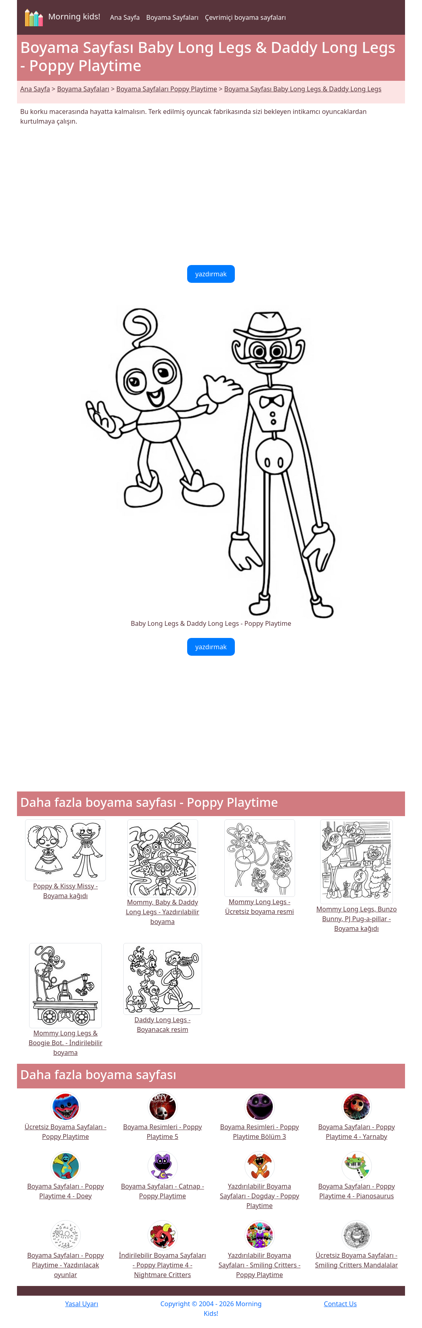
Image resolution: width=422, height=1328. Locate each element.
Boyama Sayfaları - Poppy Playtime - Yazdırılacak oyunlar (65, 1254)
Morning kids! (61, 17)
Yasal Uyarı (81, 1303)
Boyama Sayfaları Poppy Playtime (166, 88)
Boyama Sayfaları (172, 17)
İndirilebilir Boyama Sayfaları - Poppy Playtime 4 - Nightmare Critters (162, 1254)
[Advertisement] (211, 195)
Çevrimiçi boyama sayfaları (245, 17)
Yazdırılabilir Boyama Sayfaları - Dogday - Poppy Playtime (259, 1185)
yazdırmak (211, 273)
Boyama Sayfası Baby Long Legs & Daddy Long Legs (303, 88)
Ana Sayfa (125, 17)
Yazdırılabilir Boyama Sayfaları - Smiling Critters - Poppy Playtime (260, 1254)
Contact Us (340, 1303)
